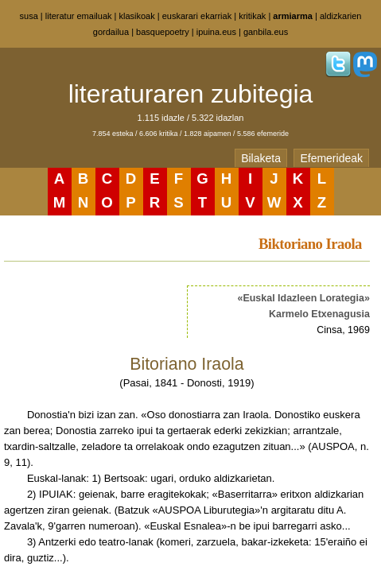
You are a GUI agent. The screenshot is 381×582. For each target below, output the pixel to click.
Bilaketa (261, 158)
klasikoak (137, 16)
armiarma (293, 16)
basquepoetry (162, 32)
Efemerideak (331, 158)
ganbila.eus (265, 32)
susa (29, 16)
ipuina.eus (216, 32)
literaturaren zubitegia (190, 94)
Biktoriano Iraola (310, 243)
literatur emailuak (78, 16)
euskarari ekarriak (196, 16)
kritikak (252, 16)
